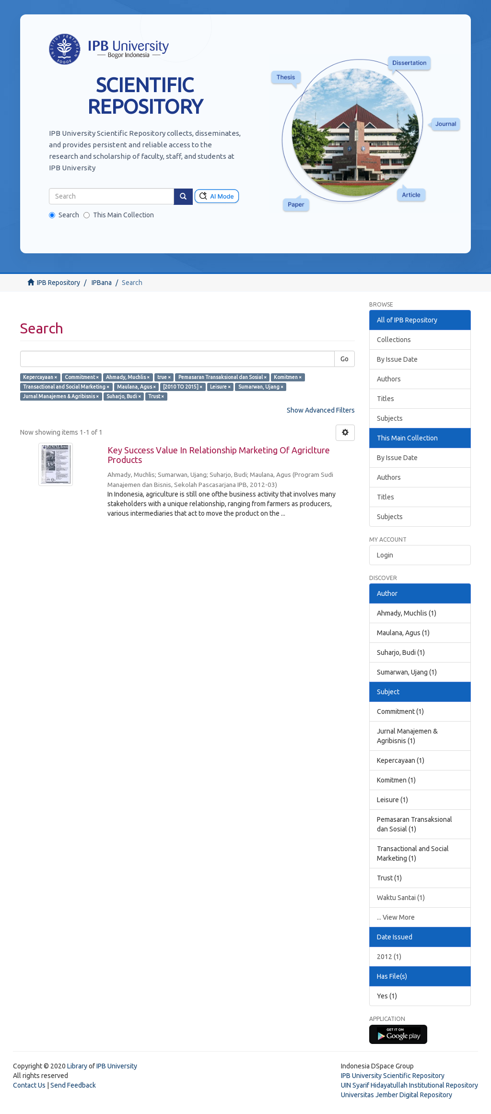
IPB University (116, 1066)
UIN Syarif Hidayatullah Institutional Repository (409, 1085)
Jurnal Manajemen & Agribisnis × (61, 396)
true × (164, 377)
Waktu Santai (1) (401, 897)
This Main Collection (118, 215)
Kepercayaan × (40, 377)
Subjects (390, 418)
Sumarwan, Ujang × (260, 387)
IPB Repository (58, 282)
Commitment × (82, 377)
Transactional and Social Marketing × (66, 387)
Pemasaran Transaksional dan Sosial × (222, 377)
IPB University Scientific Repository (392, 1075)
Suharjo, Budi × (123, 396)
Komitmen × (288, 377)
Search (64, 215)
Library (77, 1066)
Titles (385, 399)
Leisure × (220, 387)
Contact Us (29, 1085)
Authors (389, 379)
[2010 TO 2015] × (182, 387)
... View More (396, 917)
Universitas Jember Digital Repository (396, 1095)
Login (385, 555)
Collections (394, 340)
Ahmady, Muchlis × (128, 377)
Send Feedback (73, 1085)
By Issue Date (397, 359)
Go (344, 359)
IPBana (102, 282)
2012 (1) (389, 956)
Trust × (156, 396)
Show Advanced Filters (321, 410)
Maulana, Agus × (136, 387)
